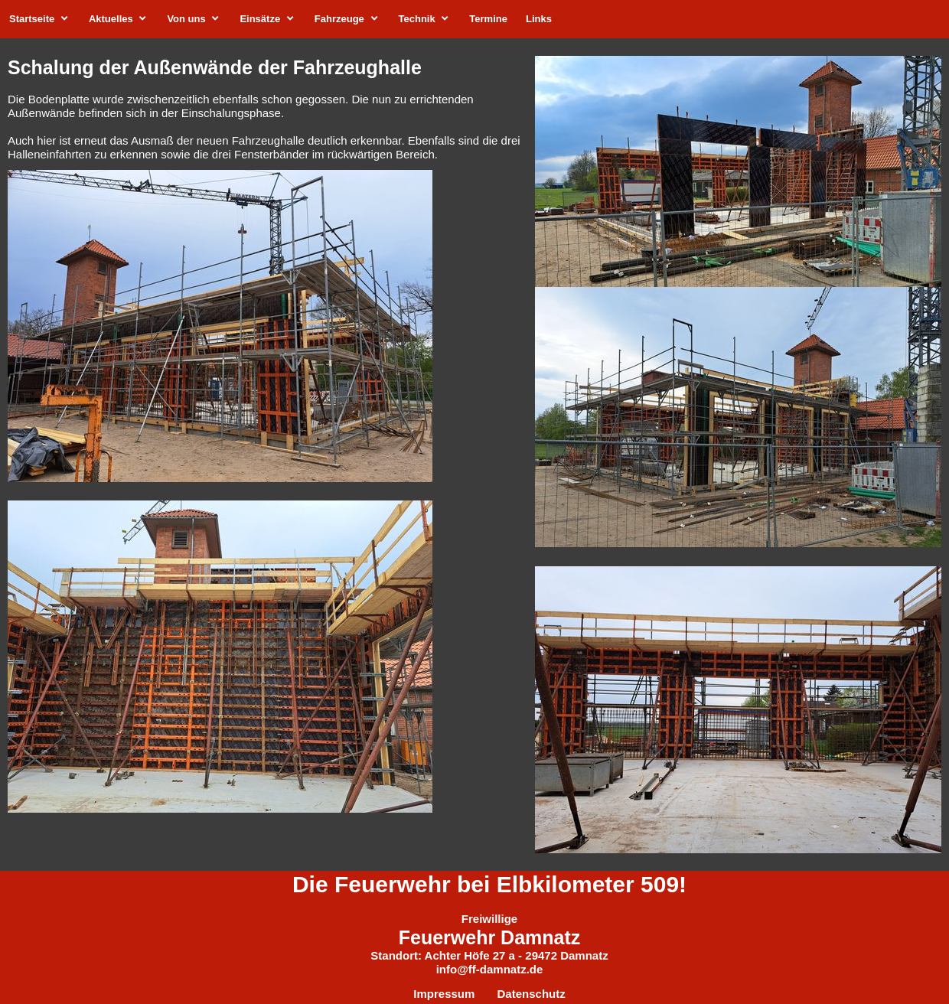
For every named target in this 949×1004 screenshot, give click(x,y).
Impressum (445, 993)
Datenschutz (531, 993)
